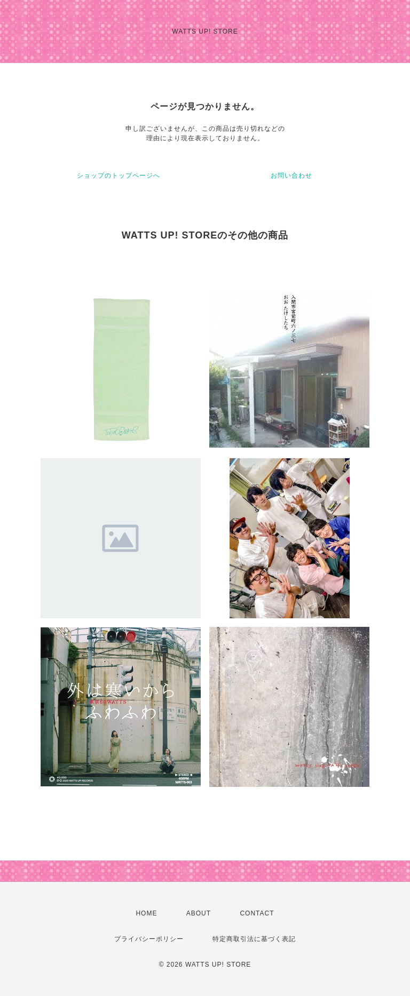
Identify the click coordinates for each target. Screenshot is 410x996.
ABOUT (198, 913)
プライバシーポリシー (149, 939)
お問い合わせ (291, 175)
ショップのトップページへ (118, 175)
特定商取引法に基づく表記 (254, 939)
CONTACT (257, 913)
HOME (146, 913)
